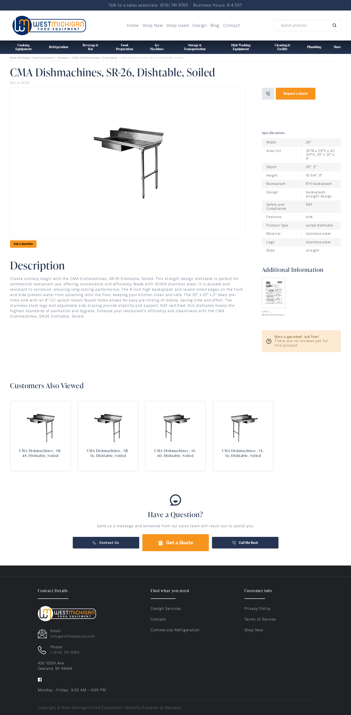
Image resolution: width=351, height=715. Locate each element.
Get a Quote (175, 542)
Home (133, 25)
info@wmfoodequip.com (72, 636)
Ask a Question (23, 244)
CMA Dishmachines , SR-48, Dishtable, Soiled (40, 453)
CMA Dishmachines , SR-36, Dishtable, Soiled (108, 453)
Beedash (173, 707)
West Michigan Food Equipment (32, 57)
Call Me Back (245, 543)
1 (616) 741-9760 (64, 652)
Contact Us (106, 543)
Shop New (153, 25)
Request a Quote (295, 94)
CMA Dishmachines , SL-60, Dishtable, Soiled (175, 453)
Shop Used (178, 25)
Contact (231, 25)
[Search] (307, 25)
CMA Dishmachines (85, 57)
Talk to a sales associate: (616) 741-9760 (148, 5)
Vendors (63, 57)
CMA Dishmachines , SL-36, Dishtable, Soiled (243, 453)
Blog (215, 25)
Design (199, 25)
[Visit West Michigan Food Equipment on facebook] (40, 679)
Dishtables (110, 57)
